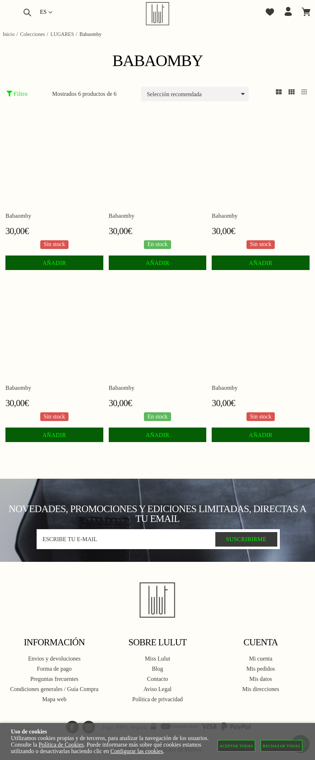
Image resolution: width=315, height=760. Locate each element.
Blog (157, 669)
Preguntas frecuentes (54, 679)
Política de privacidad (157, 699)
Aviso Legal (157, 689)
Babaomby (18, 216)
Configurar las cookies (137, 751)
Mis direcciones (260, 689)
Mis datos (260, 679)
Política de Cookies (60, 744)
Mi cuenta (260, 658)
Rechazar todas (281, 746)
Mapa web (54, 699)
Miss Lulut (157, 658)
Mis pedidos (260, 669)
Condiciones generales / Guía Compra (54, 689)
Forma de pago (54, 669)
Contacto (157, 679)
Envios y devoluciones (54, 658)
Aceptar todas (236, 746)
